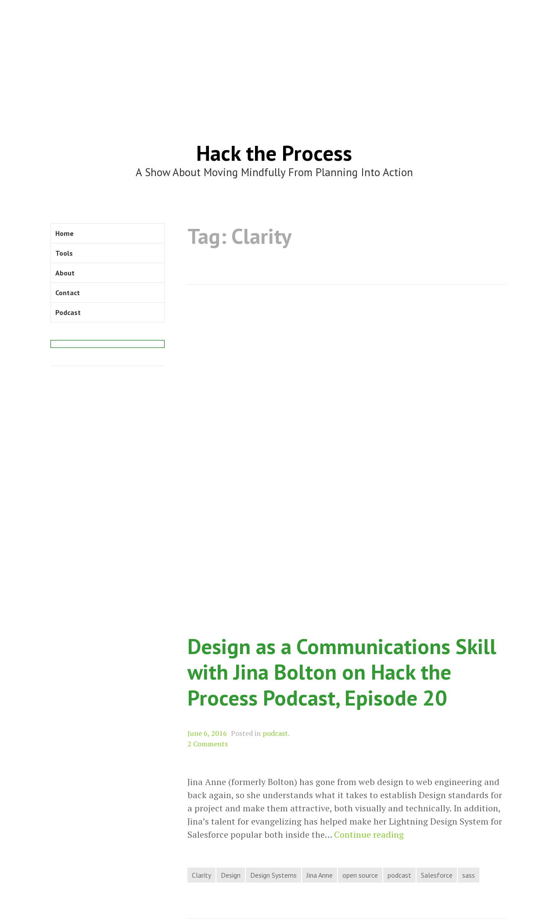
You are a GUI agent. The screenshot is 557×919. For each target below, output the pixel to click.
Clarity (201, 875)
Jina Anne (319, 875)
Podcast (68, 312)
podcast (275, 733)
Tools (64, 253)
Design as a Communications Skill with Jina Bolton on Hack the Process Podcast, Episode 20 (341, 671)
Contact (67, 292)
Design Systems (273, 875)
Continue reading (369, 835)
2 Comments (207, 744)
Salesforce (437, 875)
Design (231, 875)
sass (468, 875)
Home (64, 233)
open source (360, 875)
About (65, 272)
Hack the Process (274, 152)
